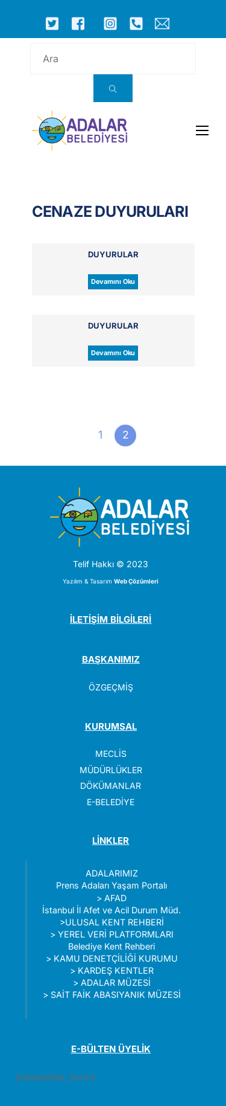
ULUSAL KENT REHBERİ (114, 922)
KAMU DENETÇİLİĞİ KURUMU (116, 958)
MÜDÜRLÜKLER (111, 770)
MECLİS (111, 753)
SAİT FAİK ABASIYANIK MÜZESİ (116, 994)
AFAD (115, 898)
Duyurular (113, 254)
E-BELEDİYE (110, 802)
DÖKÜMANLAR (110, 785)
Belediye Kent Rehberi (111, 946)
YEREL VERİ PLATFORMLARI (116, 934)
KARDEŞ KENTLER (116, 970)
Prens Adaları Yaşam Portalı (111, 885)
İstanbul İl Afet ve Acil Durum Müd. (111, 910)
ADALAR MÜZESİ (116, 982)
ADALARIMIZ (112, 873)
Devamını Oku (113, 281)
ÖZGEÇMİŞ (111, 687)
